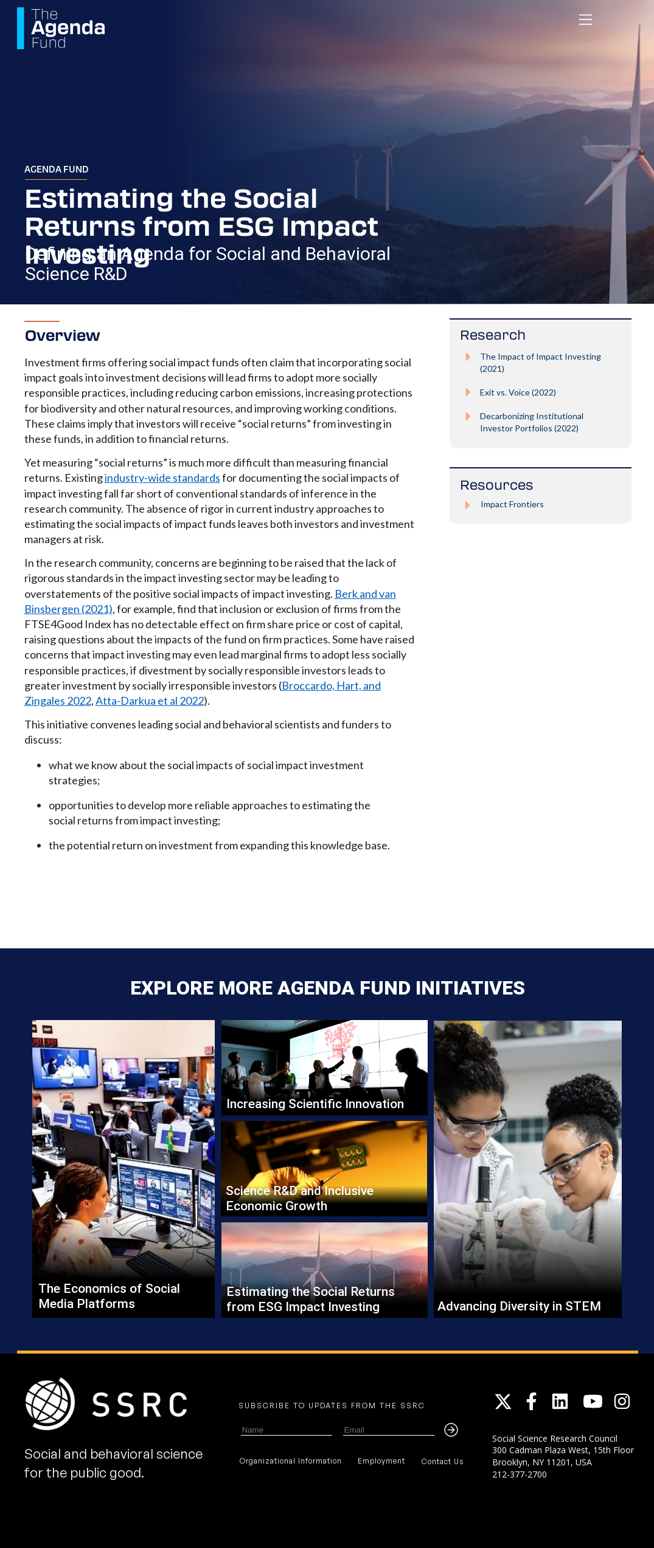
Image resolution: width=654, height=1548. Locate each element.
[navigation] (585, 19)
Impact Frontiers (512, 504)
